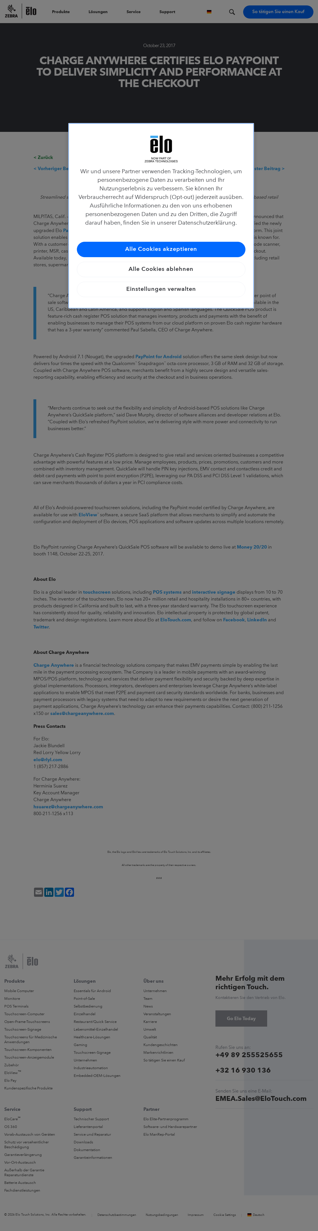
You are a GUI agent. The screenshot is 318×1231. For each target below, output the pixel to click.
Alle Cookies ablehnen (161, 269)
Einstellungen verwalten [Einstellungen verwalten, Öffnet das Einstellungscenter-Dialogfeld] (161, 289)
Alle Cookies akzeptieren (161, 249)
